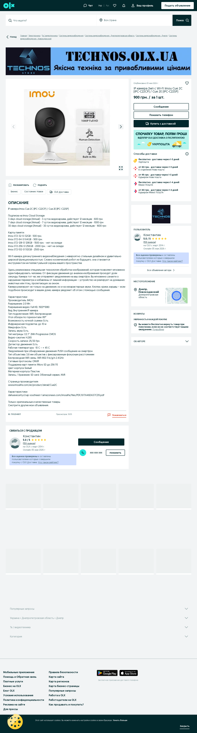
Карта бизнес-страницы (64, 686)
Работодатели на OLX (62, 699)
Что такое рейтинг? (48, 462)
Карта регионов (59, 681)
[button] (124, 5)
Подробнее (158, 349)
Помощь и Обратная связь (19, 676)
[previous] (13, 126)
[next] (120, 126)
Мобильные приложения (18, 672)
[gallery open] (120, 168)
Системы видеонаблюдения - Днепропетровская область (109, 35)
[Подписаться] (187, 83)
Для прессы (10, 709)
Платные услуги (13, 681)
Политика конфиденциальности (23, 699)
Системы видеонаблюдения (71, 35)
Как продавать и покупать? (66, 704)
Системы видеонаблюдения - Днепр (151, 35)
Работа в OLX (57, 695)
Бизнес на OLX (12, 686)
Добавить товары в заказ (161, 141)
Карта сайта (56, 676)
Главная (23, 35)
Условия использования (18, 695)
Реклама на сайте (14, 704)
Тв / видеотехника (50, 35)
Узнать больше (120, 720)
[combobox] (53, 20)
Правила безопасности (63, 672)
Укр (100, 5)
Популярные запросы (62, 690)
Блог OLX (8, 690)
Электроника (34, 35)
